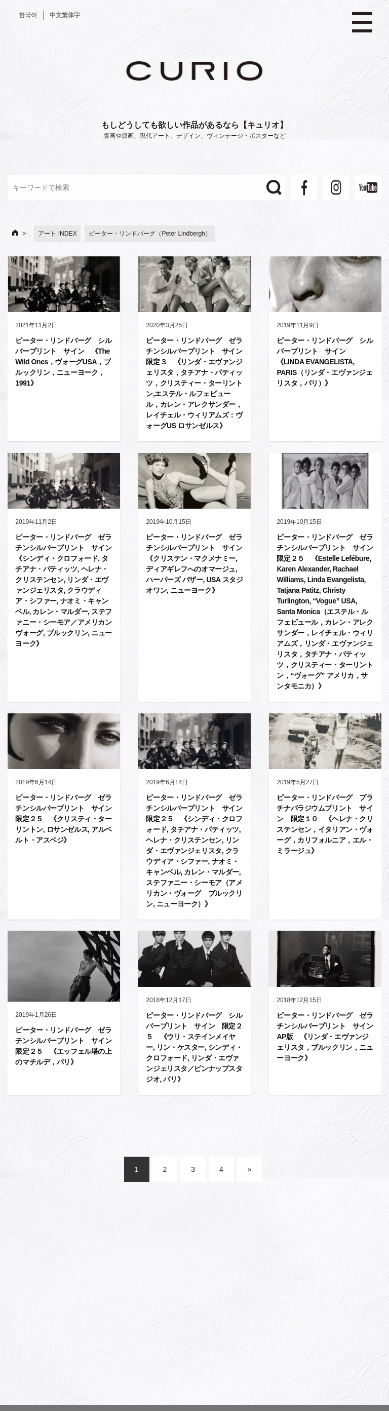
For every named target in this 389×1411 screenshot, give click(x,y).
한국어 (28, 15)
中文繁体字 (65, 15)
